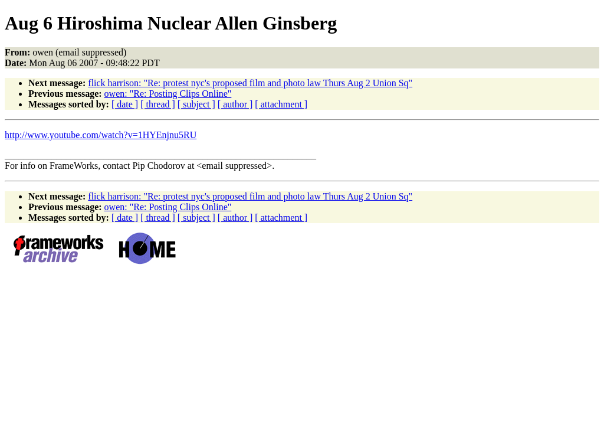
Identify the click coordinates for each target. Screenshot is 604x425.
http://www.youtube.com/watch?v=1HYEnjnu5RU (100, 135)
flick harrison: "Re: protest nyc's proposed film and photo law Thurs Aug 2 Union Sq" (250, 83)
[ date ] (124, 104)
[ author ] (235, 104)
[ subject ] (196, 104)
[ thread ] (157, 104)
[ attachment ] (281, 104)
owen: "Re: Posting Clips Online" (168, 94)
